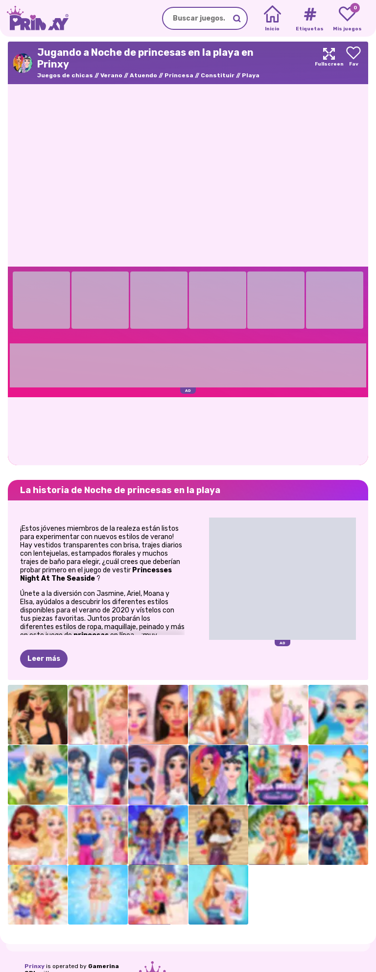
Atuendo (143, 75)
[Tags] (310, 18)
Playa (250, 75)
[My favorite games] (347, 18)
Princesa (178, 75)
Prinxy (34, 966)
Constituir (218, 75)
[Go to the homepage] (34, 18)
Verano (111, 75)
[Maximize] (329, 62)
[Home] (272, 18)
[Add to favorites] (353, 62)
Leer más (43, 659)
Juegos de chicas (65, 75)
